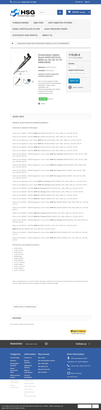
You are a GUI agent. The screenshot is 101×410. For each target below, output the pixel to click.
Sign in (87, 2)
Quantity (71, 63)
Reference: (42, 67)
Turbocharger (20, 22)
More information (84, 406)
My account (43, 354)
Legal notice (28, 380)
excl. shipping (78, 57)
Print (43, 103)
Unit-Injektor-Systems (60, 22)
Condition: (41, 70)
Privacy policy (29, 383)
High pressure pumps (56, 29)
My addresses (43, 366)
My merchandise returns (46, 360)
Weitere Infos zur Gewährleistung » (25, 307)
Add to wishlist (77, 87)
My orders (41, 358)
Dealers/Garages (30, 386)
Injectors (38, 22)
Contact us (79, 2)
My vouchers (42, 372)
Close (95, 406)
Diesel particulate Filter (26, 29)
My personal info (44, 369)
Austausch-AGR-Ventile (25, 35)
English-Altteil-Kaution (76, 70)
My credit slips (43, 363)
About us (47, 35)
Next (33, 81)
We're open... (28, 389)
